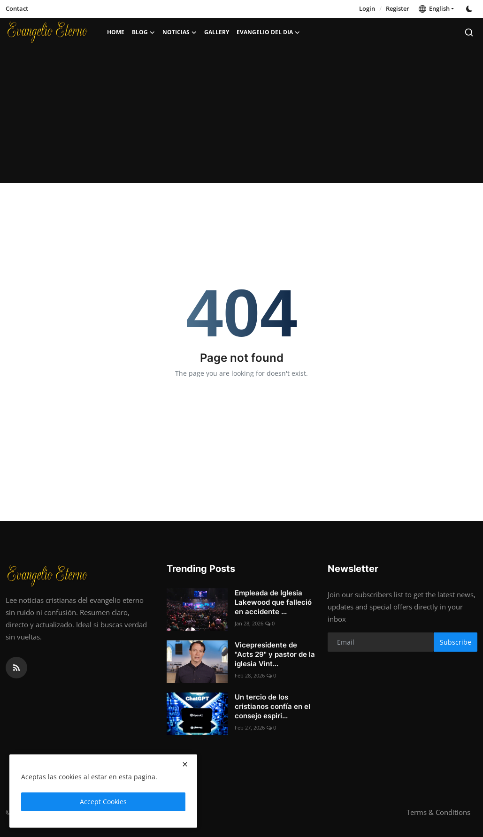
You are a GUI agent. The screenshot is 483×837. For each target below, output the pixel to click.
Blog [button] (143, 32)
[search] (468, 32)
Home (115, 32)
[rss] (16, 667)
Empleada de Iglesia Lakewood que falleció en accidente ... (273, 602)
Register (397, 8)
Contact (17, 8)
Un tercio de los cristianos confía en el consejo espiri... (272, 706)
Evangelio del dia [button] (268, 32)
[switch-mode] (470, 9)
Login (367, 8)
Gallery (216, 32)
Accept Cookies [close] (103, 801)
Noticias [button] (179, 32)
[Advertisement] (241, 117)
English (434, 8)
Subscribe (455, 642)
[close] (184, 764)
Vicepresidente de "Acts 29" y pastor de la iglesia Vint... (275, 654)
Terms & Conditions (438, 812)
